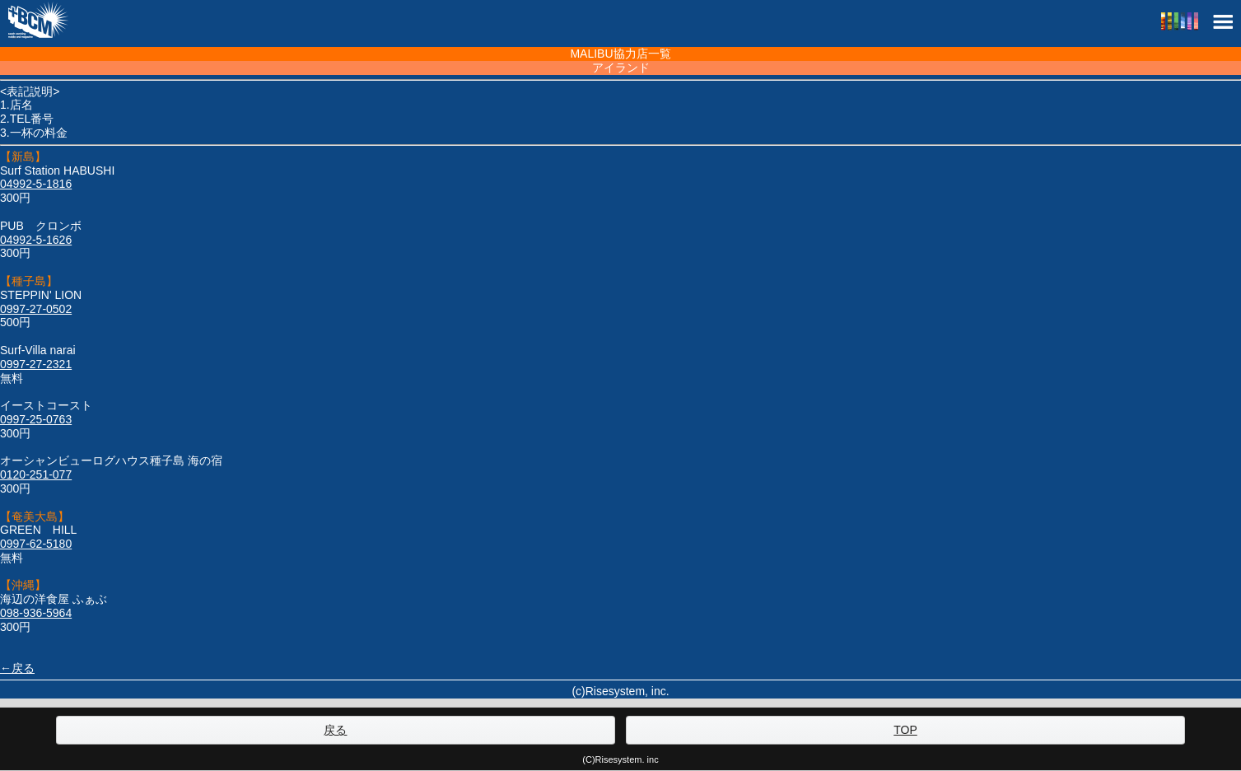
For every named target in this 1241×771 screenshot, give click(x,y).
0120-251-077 (36, 474)
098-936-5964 (36, 612)
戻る (335, 729)
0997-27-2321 (36, 364)
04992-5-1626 (36, 239)
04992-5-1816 (36, 183)
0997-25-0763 (36, 419)
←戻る (17, 668)
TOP (905, 729)
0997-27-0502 (36, 308)
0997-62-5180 (36, 543)
